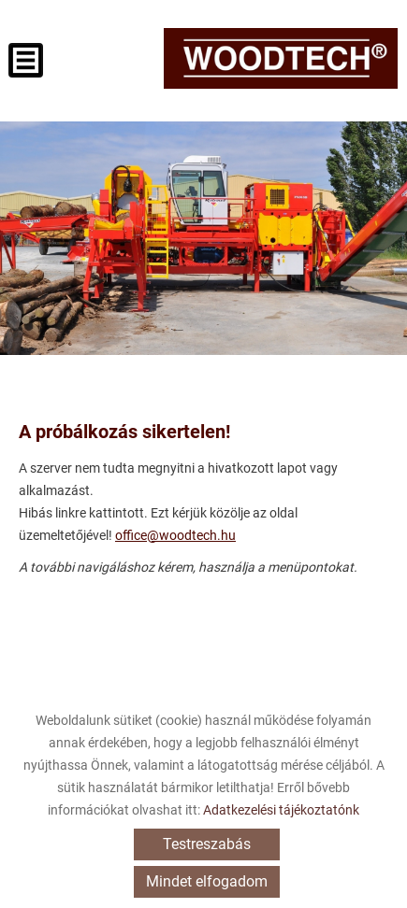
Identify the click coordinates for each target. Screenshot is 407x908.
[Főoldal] (281, 58)
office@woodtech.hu (175, 535)
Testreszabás (207, 844)
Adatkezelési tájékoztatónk (281, 809)
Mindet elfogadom (207, 881)
